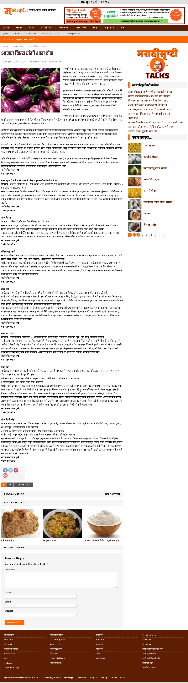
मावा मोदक (149, 145)
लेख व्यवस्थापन (64, 28)
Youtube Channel (149, 635)
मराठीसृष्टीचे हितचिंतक (57, 640)
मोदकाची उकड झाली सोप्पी (157, 202)
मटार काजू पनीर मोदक (155, 168)
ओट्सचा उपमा (49, 541)
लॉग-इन (95, 28)
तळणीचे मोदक (151, 179)
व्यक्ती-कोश (100, 640)
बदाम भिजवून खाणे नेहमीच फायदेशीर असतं (150, 92)
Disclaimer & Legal (11, 667)
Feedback (8, 663)
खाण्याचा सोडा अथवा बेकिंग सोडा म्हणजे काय (151, 126)
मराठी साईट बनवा (56, 649)
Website (9, 611)
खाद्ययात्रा (19, 28)
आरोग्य (98, 653)
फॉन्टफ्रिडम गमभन (148, 667)
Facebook (146, 640)
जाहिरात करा (109, 28)
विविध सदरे (54, 653)
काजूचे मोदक (150, 190)
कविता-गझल (100, 658)
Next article (112, 494)
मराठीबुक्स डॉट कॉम (149, 653)
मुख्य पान (6, 28)
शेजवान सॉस (150, 224)
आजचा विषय (57, 62)
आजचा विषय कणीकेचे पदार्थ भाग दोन (102, 541)
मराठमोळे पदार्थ (47, 34)
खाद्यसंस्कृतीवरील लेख (73, 34)
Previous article (14, 494)
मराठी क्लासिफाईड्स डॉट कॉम (152, 649)
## (10, 485)
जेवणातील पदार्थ (31, 34)
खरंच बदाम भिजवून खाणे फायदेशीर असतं (149, 113)
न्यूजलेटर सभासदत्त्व (11, 649)
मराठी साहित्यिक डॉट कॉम (151, 658)
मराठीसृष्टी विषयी (46, 28)
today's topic (24, 485)
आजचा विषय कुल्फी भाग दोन (142, 131)
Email (8, 602)
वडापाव (147, 213)
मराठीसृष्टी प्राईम (147, 663)
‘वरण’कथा (133, 118)
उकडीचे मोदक (150, 157)
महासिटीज (100, 644)
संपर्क (122, 28)
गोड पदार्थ (17, 34)
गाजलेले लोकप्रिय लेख (57, 658)
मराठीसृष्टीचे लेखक (56, 635)
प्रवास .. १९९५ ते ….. (57, 644)
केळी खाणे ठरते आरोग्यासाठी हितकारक (147, 105)
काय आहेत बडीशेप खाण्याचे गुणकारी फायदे (150, 109)
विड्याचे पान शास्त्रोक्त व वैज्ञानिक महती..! (148, 100)
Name (8, 593)
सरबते (59, 34)
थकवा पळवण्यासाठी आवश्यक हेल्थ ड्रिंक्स (149, 96)
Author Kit (8, 644)
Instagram (146, 644)
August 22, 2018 (12, 62)
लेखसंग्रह (99, 635)
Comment (10, 570)
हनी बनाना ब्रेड (7, 541)
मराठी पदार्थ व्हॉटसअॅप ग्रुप (35, 62)
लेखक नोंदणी (81, 28)
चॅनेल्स (31, 28)
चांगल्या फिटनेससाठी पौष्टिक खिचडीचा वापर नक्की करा (155, 122)
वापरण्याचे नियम (9, 653)
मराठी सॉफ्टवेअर (55, 663)
